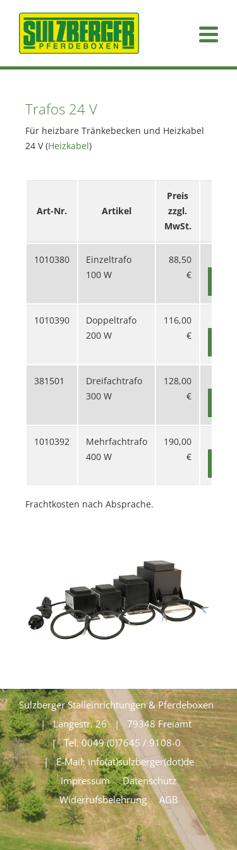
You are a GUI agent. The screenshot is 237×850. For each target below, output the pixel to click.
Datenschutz (149, 780)
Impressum (85, 780)
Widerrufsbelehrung (103, 799)
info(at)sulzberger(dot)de (141, 761)
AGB (168, 799)
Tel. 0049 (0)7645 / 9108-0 (122, 742)
